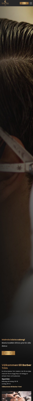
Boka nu (8, 353)
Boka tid (24, 3)
